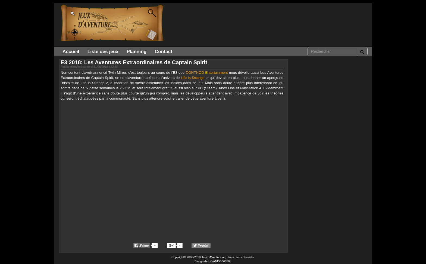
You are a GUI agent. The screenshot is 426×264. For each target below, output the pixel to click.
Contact (163, 51)
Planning (136, 51)
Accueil (70, 51)
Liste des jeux (103, 51)
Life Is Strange (193, 78)
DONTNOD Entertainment (207, 72)
